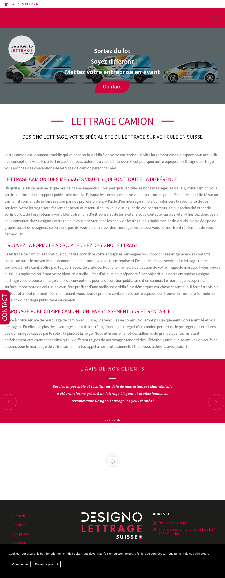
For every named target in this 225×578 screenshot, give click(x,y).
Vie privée (20, 533)
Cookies (19, 542)
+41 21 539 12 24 (24, 3)
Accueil (18, 515)
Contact (112, 87)
